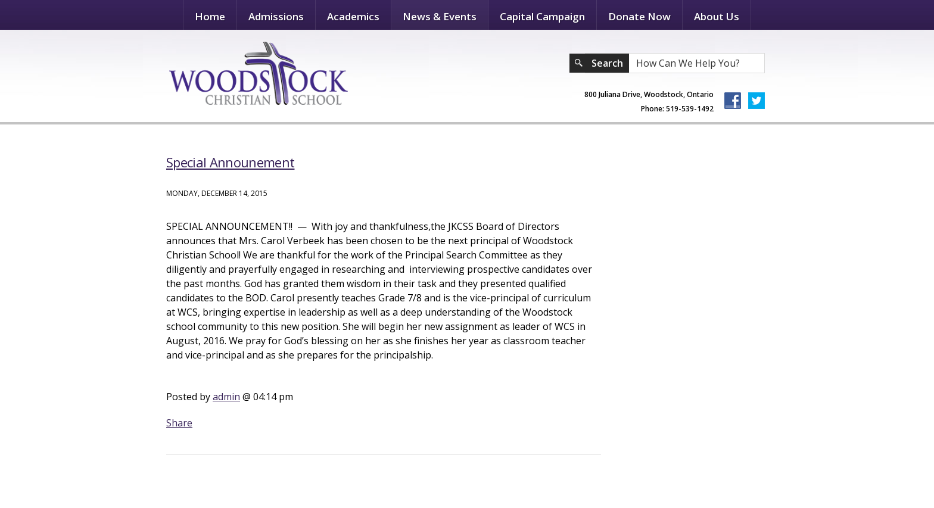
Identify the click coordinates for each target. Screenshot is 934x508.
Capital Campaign (542, 16)
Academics (353, 16)
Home (210, 16)
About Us (716, 16)
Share (179, 422)
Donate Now (639, 16)
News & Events (440, 16)
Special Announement (230, 162)
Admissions (276, 16)
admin (226, 396)
